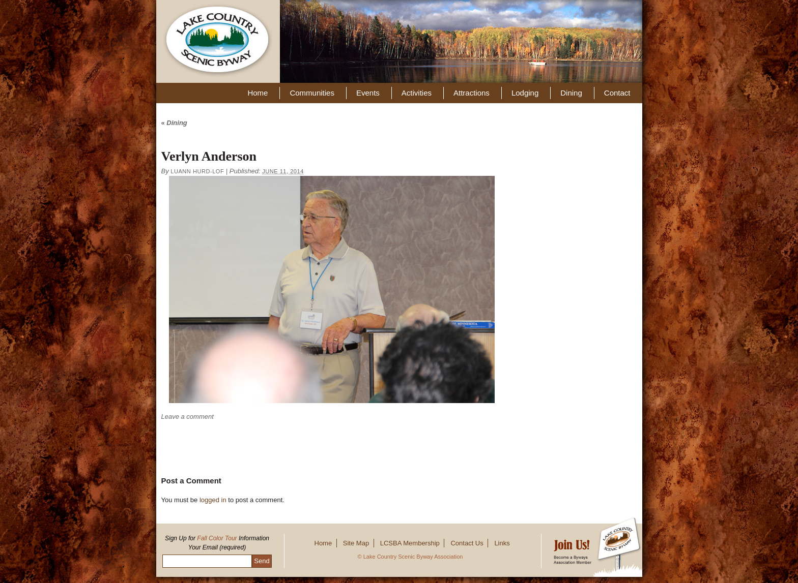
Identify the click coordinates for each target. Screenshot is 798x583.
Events (368, 92)
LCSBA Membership (410, 543)
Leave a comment (187, 416)
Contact (617, 92)
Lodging (524, 92)
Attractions (471, 92)
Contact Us (466, 543)
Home (257, 92)
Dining (571, 92)
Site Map (356, 543)
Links (501, 543)
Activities (417, 92)
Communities (312, 92)
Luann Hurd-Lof (197, 171)
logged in (213, 500)
